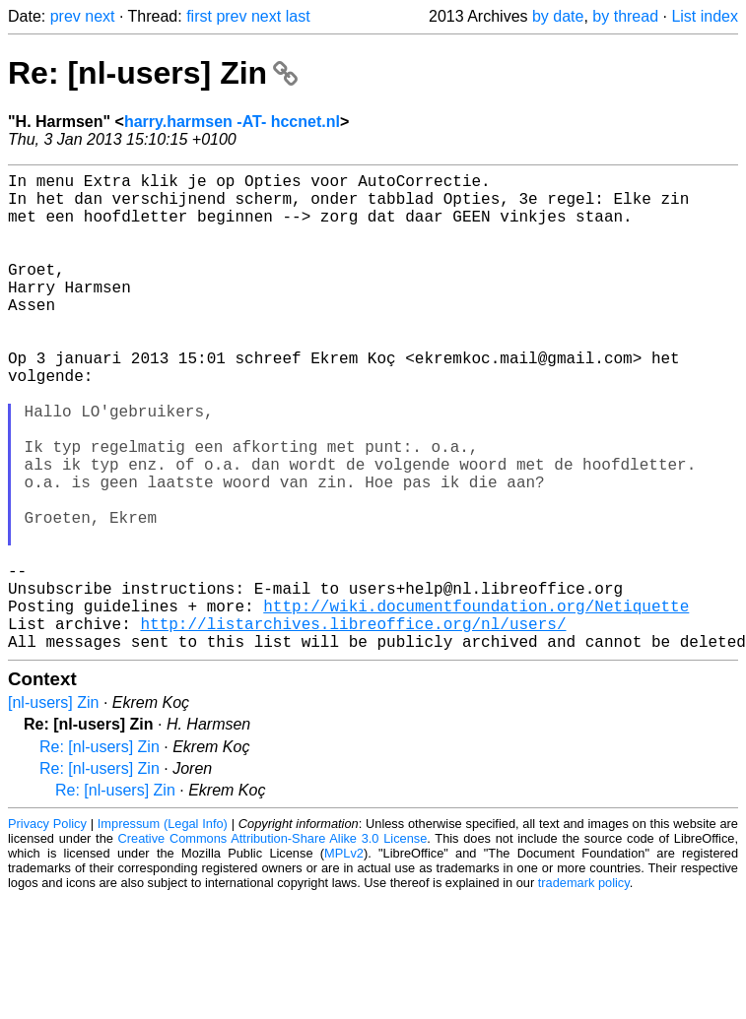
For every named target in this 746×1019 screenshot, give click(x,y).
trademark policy (584, 989)
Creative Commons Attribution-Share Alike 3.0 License (273, 944)
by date (557, 16)
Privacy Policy (47, 930)
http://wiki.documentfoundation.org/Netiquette (476, 704)
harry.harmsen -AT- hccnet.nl (232, 121)
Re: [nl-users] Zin (153, 73)
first (199, 16)
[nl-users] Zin (53, 808)
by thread (625, 16)
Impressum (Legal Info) (163, 930)
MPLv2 (344, 959)
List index (704, 16)
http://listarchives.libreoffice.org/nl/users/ (353, 725)
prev (65, 16)
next (99, 16)
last (298, 16)
